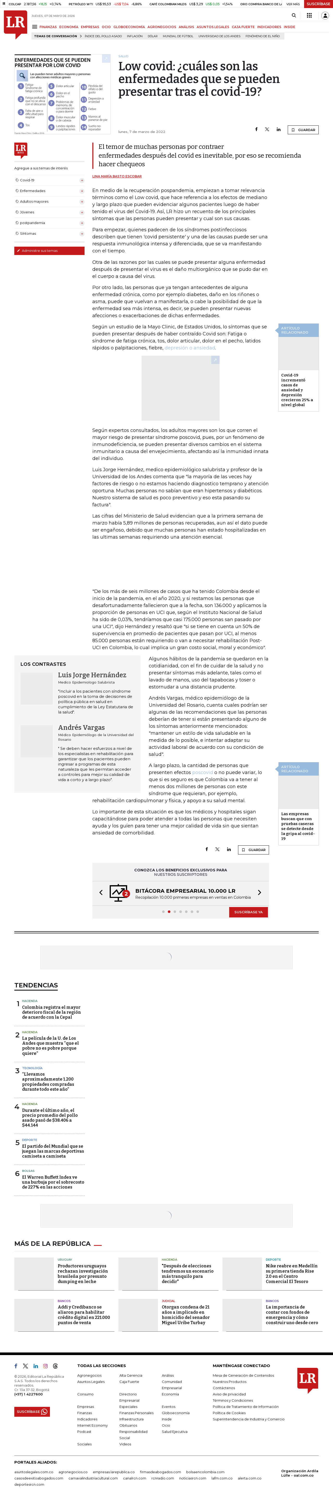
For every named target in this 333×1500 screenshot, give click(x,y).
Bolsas (28, 1171)
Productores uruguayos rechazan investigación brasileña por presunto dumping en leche (83, 1273)
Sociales (84, 1444)
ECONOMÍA (68, 27)
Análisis (168, 1375)
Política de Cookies (229, 1413)
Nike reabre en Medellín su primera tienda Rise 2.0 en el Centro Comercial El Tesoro (292, 1273)
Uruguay (65, 1259)
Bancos (64, 1301)
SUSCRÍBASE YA (248, 912)
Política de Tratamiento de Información (246, 1407)
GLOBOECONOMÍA (129, 27)
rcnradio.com (162, 1478)
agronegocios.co (73, 1472)
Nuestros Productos (229, 1382)
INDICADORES (269, 27)
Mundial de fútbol (178, 36)
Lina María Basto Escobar (117, 176)
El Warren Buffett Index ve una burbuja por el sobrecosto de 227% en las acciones (53, 1182)
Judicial (168, 1301)
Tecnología (32, 1068)
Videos (125, 1444)
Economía (170, 1394)
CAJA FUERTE (243, 27)
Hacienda (29, 1001)
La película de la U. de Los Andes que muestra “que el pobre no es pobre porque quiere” (50, 1046)
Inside (167, 1419)
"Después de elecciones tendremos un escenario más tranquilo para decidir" (188, 1273)
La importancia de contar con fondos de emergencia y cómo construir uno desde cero (292, 1315)
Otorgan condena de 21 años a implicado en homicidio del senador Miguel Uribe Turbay (186, 1315)
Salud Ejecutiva (175, 1431)
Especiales (128, 1407)
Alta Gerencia (130, 1375)
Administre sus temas (37, 250)
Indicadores (87, 1419)
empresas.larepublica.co (114, 1472)
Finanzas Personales (136, 1413)
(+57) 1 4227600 (28, 1394)
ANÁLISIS (186, 27)
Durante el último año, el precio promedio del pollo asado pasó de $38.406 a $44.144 (50, 1118)
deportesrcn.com (29, 1484)
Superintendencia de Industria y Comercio (249, 1419)
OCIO (106, 27)
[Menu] (35, 26)
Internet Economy (92, 1425)
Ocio (166, 1425)
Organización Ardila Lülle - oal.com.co (299, 1473)
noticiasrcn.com (192, 1478)
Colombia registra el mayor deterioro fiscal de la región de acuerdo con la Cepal (51, 1012)
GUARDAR (303, 130)
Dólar (153, 36)
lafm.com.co (222, 1478)
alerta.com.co (249, 1478)
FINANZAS (48, 27)
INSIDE (289, 27)
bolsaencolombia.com (205, 1472)
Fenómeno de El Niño (263, 36)
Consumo (85, 1394)
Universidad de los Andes (219, 36)
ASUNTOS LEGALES (213, 27)
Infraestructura (131, 1419)
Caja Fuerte (129, 1382)
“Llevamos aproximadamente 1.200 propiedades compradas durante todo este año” (48, 1082)
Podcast (84, 1431)
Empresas (85, 1407)
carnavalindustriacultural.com (93, 1478)
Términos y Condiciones (233, 1400)
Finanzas (84, 1413)
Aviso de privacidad (229, 1394)
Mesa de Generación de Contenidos (243, 1375)
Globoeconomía (176, 1413)
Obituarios (128, 1425)
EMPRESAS (90, 27)
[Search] (293, 15)
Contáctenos (224, 1388)
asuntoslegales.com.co (33, 1472)
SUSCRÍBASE (318, 4)
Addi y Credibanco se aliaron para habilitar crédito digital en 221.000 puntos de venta (84, 1315)
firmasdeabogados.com (160, 1472)
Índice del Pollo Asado (103, 36)
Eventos (168, 1407)
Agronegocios (89, 1375)
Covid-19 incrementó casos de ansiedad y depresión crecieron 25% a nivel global (297, 390)
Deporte (29, 1140)
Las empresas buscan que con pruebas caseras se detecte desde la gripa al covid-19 (298, 826)
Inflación (135, 36)
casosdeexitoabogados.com (38, 1478)
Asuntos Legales (91, 1382)
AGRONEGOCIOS (162, 27)
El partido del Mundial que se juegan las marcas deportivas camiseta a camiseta (53, 1151)
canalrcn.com (134, 1478)
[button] (99, 893)
